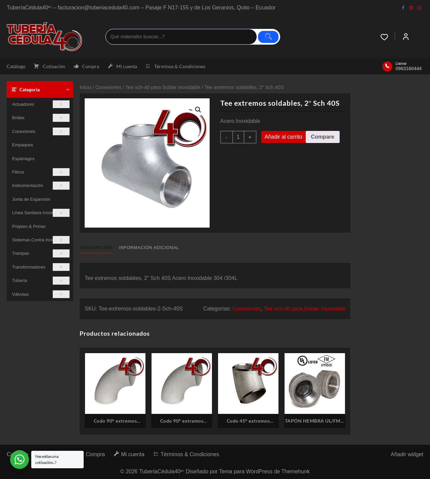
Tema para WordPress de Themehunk (264, 471)
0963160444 (408, 68)
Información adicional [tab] (149, 247)
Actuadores (41, 104)
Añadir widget (407, 454)
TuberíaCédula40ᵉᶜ (161, 471)
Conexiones (41, 131)
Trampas (41, 253)
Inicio (85, 87)
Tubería (41, 280)
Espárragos (23, 158)
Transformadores (41, 267)
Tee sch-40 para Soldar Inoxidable (162, 87)
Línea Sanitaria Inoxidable (41, 213)
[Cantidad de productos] (238, 137)
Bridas (41, 118)
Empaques (22, 144)
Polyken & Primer (29, 226)
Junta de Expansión (31, 199)
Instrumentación (41, 185)
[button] (198, 110)
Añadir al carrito (283, 137)
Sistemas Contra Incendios (41, 240)
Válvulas (41, 294)
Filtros (41, 172)
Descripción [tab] (96, 247)
